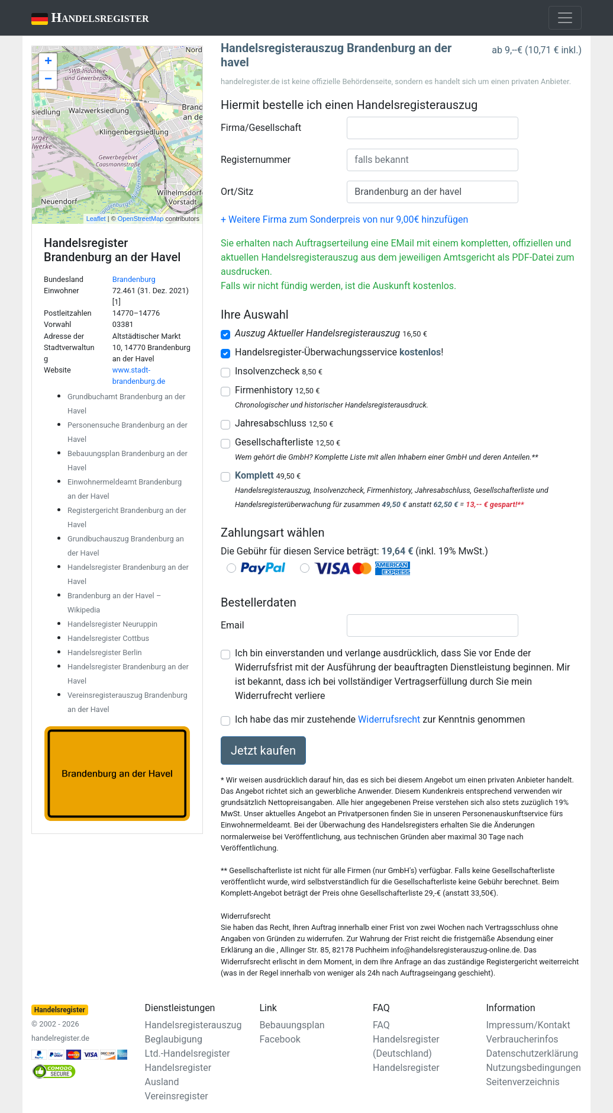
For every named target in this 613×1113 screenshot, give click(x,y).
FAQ (381, 1025)
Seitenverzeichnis (522, 1082)
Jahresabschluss (284, 423)
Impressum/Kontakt (528, 1025)
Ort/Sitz (237, 191)
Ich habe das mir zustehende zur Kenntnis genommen (380, 719)
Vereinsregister (176, 1096)
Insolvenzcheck (278, 371)
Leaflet (96, 218)
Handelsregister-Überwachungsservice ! (339, 352)
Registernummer (256, 159)
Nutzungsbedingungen (533, 1067)
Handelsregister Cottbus (108, 638)
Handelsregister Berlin (104, 652)
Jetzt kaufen (263, 750)
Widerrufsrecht (389, 719)
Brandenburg (134, 279)
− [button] (48, 80)
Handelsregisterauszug (193, 1025)
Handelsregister (82, 18)
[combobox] (432, 128)
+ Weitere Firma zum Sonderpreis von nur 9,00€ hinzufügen (344, 219)
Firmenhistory (277, 390)
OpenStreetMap (141, 218)
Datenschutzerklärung (532, 1053)
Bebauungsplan (291, 1025)
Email (232, 625)
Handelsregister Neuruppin (112, 624)
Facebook (279, 1039)
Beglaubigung (173, 1039)
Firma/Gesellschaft (261, 127)
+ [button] (48, 62)
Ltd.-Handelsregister (187, 1053)
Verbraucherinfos (522, 1039)
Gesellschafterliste (287, 442)
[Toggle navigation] (565, 18)
